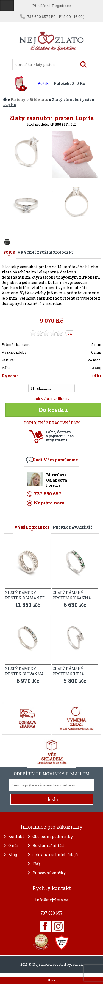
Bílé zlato (38, 99)
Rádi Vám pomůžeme (55, 459)
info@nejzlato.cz (51, 899)
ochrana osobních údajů (55, 854)
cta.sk (78, 964)
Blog (12, 854)
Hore (51, 980)
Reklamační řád (48, 845)
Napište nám (49, 503)
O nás (13, 845)
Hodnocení (61, 252)
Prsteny (18, 99)
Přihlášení (41, 5)
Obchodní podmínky (52, 836)
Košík (43, 83)
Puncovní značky (49, 872)
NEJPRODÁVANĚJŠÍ (72, 527)
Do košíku (53, 410)
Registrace (61, 5)
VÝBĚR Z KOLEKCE (32, 527)
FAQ (36, 863)
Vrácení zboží (32, 252)
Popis (9, 252)
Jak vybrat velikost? (51, 398)
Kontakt (16, 836)
